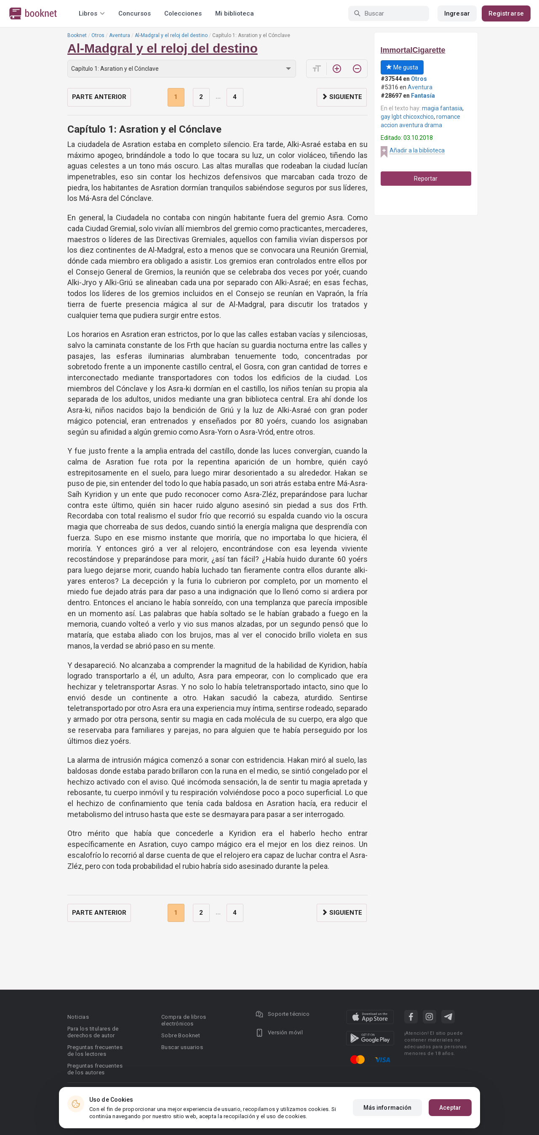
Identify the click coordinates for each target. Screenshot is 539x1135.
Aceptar (450, 1107)
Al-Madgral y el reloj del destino (171, 35)
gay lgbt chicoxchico (407, 116)
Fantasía (423, 95)
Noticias (78, 1017)
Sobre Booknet (180, 1035)
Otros (97, 35)
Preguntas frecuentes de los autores (95, 1069)
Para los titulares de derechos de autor (92, 1032)
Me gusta (402, 67)
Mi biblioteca (234, 13)
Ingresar (457, 13)
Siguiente (341, 97)
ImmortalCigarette (413, 50)
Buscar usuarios (182, 1047)
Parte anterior (99, 97)
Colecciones (183, 13)
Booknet (77, 35)
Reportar (426, 178)
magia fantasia (442, 108)
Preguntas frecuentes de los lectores (95, 1050)
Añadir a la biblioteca (417, 150)
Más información (387, 1107)
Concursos (134, 13)
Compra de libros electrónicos (183, 1020)
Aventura (119, 35)
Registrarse (506, 13)
